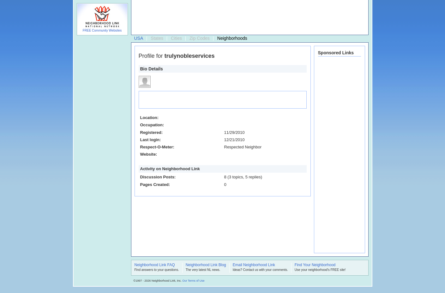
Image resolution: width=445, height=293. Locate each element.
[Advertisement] (248, 17)
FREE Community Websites (102, 30)
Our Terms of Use (193, 280)
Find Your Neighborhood (315, 265)
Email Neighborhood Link (254, 265)
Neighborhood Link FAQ (155, 265)
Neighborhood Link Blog (206, 265)
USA (138, 38)
